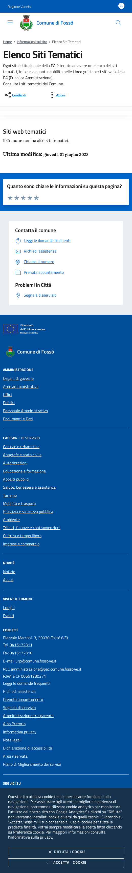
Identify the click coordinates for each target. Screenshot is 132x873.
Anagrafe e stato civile (22, 455)
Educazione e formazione (24, 471)
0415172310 (21, 653)
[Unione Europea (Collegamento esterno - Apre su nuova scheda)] (66, 330)
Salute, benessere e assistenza (29, 487)
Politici (9, 403)
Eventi (8, 616)
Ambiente (11, 519)
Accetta (65, 863)
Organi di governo (18, 378)
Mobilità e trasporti (19, 503)
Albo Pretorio (14, 724)
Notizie (9, 572)
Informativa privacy (19, 732)
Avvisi (8, 580)
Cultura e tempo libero (22, 536)
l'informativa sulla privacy (30, 837)
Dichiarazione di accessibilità (27, 748)
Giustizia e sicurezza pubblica (28, 511)
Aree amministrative (20, 386)
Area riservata (15, 756)
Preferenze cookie (28, 832)
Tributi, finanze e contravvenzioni (31, 528)
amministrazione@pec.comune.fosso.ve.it (46, 669)
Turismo (10, 495)
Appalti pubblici (16, 479)
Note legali (12, 740)
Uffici (7, 394)
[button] (19, 6)
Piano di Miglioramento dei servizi (32, 764)
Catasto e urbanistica (21, 447)
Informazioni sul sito (32, 41)
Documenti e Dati (18, 419)
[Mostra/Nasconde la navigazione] (10, 22)
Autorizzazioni (15, 463)
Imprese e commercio (21, 544)
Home (7, 41)
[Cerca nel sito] (118, 23)
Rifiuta (66, 852)
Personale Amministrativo (25, 411)
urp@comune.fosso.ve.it (35, 661)
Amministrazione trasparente (28, 716)
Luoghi (9, 608)
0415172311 (21, 645)
